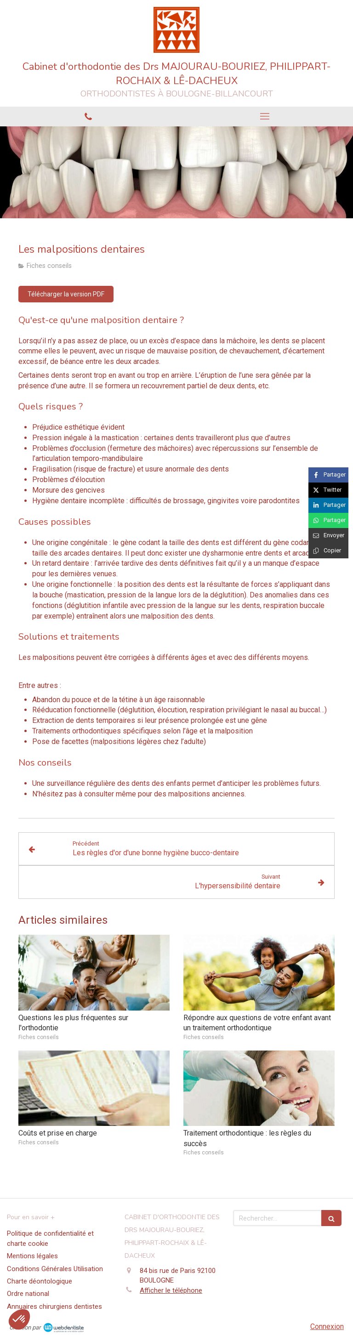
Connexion (327, 1326)
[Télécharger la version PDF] (66, 294)
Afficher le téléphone (171, 1290)
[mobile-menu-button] (264, 116)
